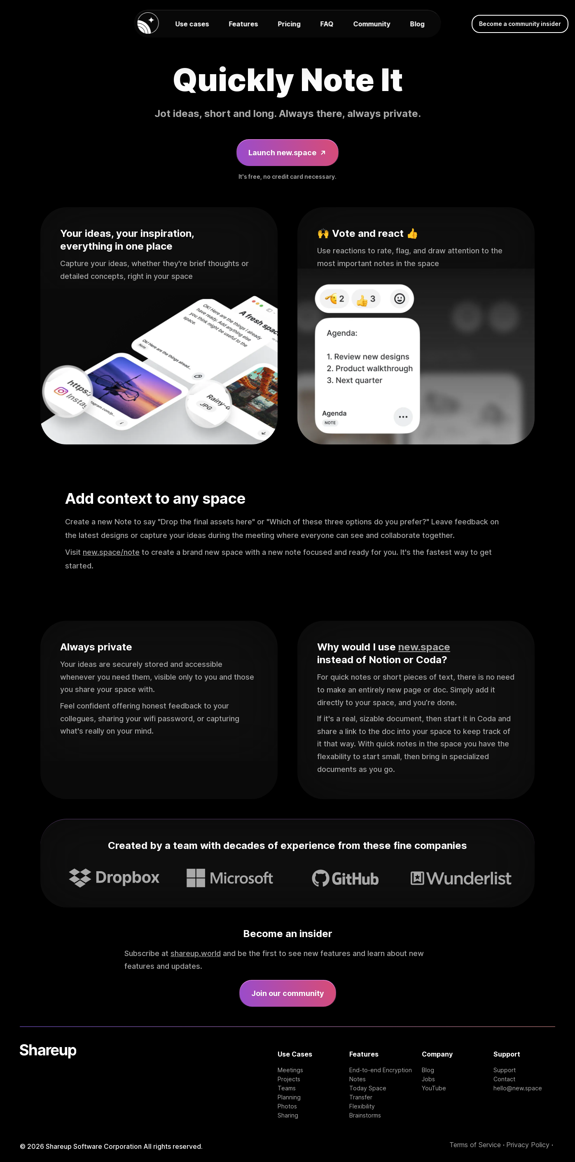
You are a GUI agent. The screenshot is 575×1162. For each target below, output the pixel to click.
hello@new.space (517, 1088)
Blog (417, 24)
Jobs (428, 1079)
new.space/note (111, 552)
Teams (287, 1088)
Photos (287, 1106)
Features (243, 24)
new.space (424, 647)
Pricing (289, 24)
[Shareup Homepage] (48, 1081)
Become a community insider (520, 23)
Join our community (287, 993)
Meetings (290, 1070)
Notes (357, 1079)
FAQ (327, 24)
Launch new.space (287, 152)
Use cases (192, 24)
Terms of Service (475, 1145)
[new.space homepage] (148, 23)
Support (504, 1070)
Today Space (367, 1088)
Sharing (288, 1115)
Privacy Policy (527, 1145)
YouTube (434, 1088)
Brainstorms (365, 1115)
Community (371, 24)
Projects (289, 1079)
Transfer (360, 1097)
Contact (504, 1079)
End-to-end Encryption (380, 1070)
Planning (289, 1097)
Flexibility (362, 1106)
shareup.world (196, 953)
